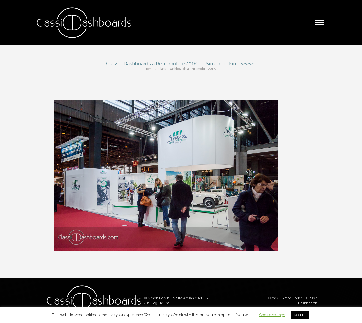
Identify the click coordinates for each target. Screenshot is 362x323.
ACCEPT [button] (300, 315)
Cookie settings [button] (272, 315)
